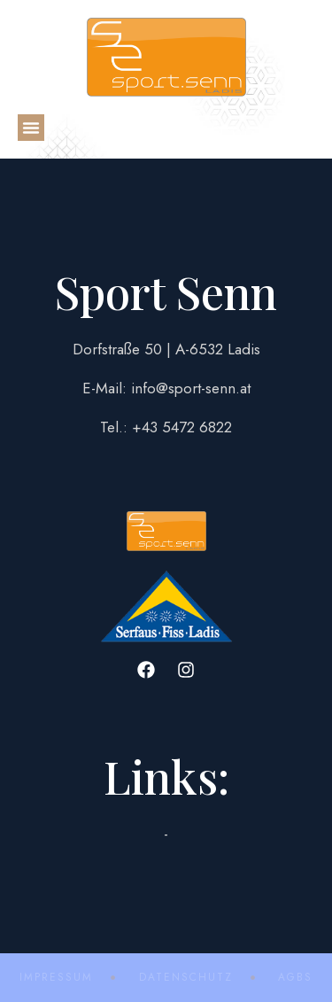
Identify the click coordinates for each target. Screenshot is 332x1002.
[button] (31, 127)
